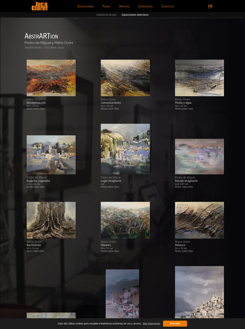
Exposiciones (86, 6)
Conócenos (145, 6)
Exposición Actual (106, 14)
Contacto (168, 6)
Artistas (124, 6)
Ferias (106, 6)
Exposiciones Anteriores (135, 14)
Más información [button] (151, 323)
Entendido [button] (175, 323)
